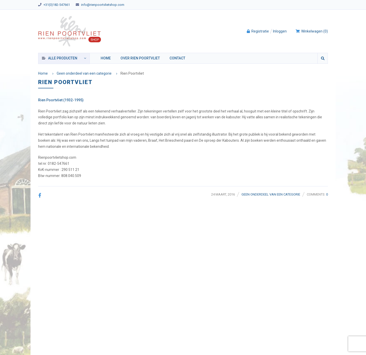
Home (106, 58)
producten (62, 58)
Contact (177, 58)
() (311, 31)
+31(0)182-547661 (56, 5)
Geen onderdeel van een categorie (84, 73)
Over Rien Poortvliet (140, 58)
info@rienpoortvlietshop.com (102, 5)
